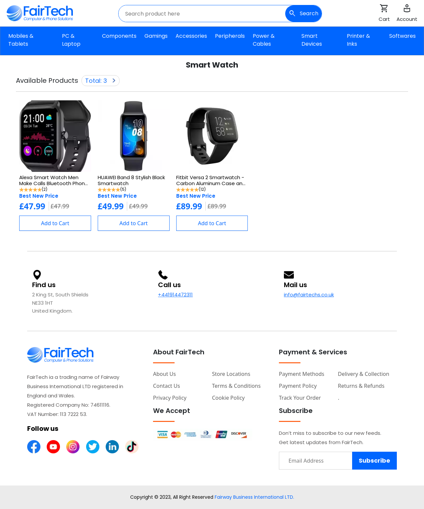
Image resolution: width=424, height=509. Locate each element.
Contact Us (166, 385)
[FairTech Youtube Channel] (53, 446)
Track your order (300, 397)
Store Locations (231, 374)
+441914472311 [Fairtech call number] (175, 294)
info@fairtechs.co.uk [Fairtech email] (309, 294)
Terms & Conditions (236, 385)
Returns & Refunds (361, 385)
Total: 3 (100, 80)
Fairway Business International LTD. (254, 497)
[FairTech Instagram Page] (73, 446)
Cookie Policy (228, 397)
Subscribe (374, 460)
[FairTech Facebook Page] (33, 446)
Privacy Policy (169, 397)
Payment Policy (298, 385)
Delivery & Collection (363, 374)
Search (303, 13)
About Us (164, 374)
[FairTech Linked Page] (112, 446)
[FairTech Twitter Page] (92, 446)
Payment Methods (301, 374)
